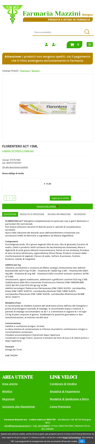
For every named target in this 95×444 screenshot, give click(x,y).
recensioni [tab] (80, 214)
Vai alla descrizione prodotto (15, 167)
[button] (5, 198)
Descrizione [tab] (10, 214)
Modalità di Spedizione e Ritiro (69, 399)
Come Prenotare (60, 406)
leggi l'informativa (72, 437)
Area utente (10, 384)
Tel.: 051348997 (41, 425)
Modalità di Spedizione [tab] (32, 214)
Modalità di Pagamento (65, 391)
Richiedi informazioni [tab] (59, 214)
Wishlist (7, 391)
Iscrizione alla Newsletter (18, 406)
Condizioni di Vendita (63, 384)
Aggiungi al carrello (60, 198)
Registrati (8, 399)
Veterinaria (25, 71)
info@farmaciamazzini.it (17, 425)
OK (81, 441)
